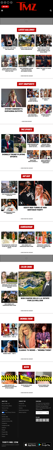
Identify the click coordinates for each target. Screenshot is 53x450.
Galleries (4, 427)
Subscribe (47, 412)
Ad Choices (4, 410)
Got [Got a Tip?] (5, 6)
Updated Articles (6, 419)
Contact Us (21, 403)
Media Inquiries (22, 412)
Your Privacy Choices (8, 412)
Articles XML (5, 416)
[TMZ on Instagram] (11, 2)
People (3, 430)
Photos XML (5, 434)
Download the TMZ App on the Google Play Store (44, 445)
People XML (5, 432)
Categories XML (6, 425)
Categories (4, 423)
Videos (3, 436)
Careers (21, 408)
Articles (4, 414)
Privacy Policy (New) (7, 405)
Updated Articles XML (7, 421)
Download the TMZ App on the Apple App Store (30, 445)
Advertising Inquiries (24, 410)
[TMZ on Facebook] (2, 2)
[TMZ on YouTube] (44, 420)
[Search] (51, 10)
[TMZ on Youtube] (8, 2)
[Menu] (2, 10)
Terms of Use (5, 408)
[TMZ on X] (5, 2)
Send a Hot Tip (22, 405)
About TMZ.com (6, 403)
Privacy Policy (45, 407)
